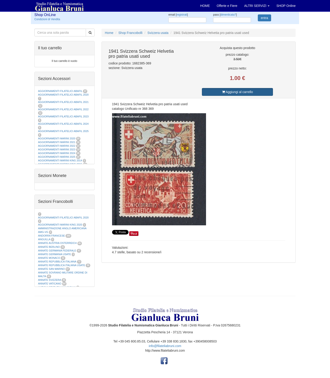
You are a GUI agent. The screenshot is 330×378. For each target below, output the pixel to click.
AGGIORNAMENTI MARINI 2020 (56, 138)
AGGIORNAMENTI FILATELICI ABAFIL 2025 (63, 131)
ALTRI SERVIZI (257, 6)
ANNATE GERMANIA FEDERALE (57, 250)
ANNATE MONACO (49, 258)
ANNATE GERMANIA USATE (54, 254)
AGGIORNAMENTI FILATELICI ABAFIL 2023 (63, 116)
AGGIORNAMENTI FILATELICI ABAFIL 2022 (63, 109)
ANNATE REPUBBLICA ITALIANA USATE (62, 265)
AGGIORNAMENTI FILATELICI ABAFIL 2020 (63, 94)
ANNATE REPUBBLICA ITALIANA (57, 261)
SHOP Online (286, 6)
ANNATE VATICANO (49, 283)
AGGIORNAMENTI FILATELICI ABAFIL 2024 (63, 123)
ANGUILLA (44, 239)
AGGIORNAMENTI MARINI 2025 (56, 156)
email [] (178, 14)
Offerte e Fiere (227, 6)
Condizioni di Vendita (47, 19)
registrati (181, 14)
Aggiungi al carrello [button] (237, 92)
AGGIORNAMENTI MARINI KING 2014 (60, 160)
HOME (205, 6)
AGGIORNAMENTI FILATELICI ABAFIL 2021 (63, 102)
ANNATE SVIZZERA (49, 280)
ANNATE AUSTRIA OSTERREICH (57, 243)
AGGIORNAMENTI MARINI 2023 (56, 149)
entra (264, 18)
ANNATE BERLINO (49, 247)
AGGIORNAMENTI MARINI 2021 (56, 142)
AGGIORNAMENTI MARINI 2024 (56, 153)
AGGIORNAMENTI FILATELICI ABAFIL (60, 91)
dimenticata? (228, 14)
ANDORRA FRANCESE (51, 235)
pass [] (225, 14)
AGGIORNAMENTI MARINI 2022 (56, 145)
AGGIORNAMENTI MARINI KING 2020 (60, 224)
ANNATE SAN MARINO (51, 269)
